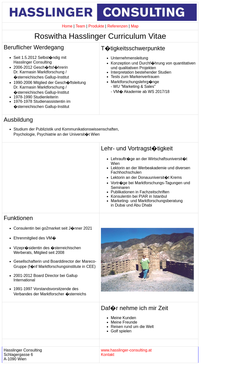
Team (80, 26)
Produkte (96, 26)
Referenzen (117, 26)
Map (135, 26)
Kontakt (107, 354)
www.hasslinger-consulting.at (126, 350)
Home (67, 26)
